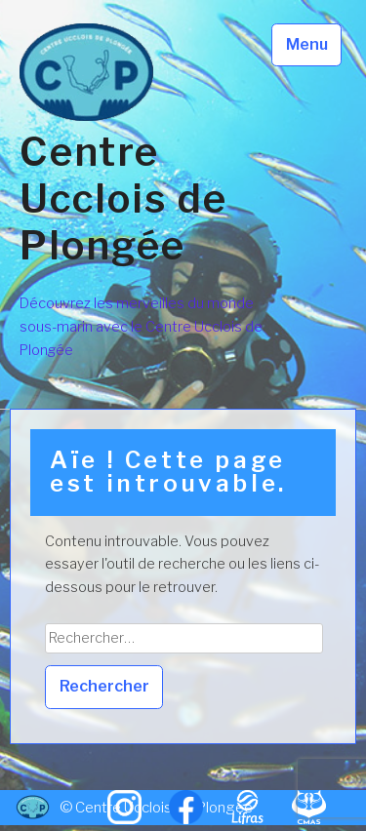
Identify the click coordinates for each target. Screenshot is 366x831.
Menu (307, 44)
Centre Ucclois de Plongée (123, 199)
